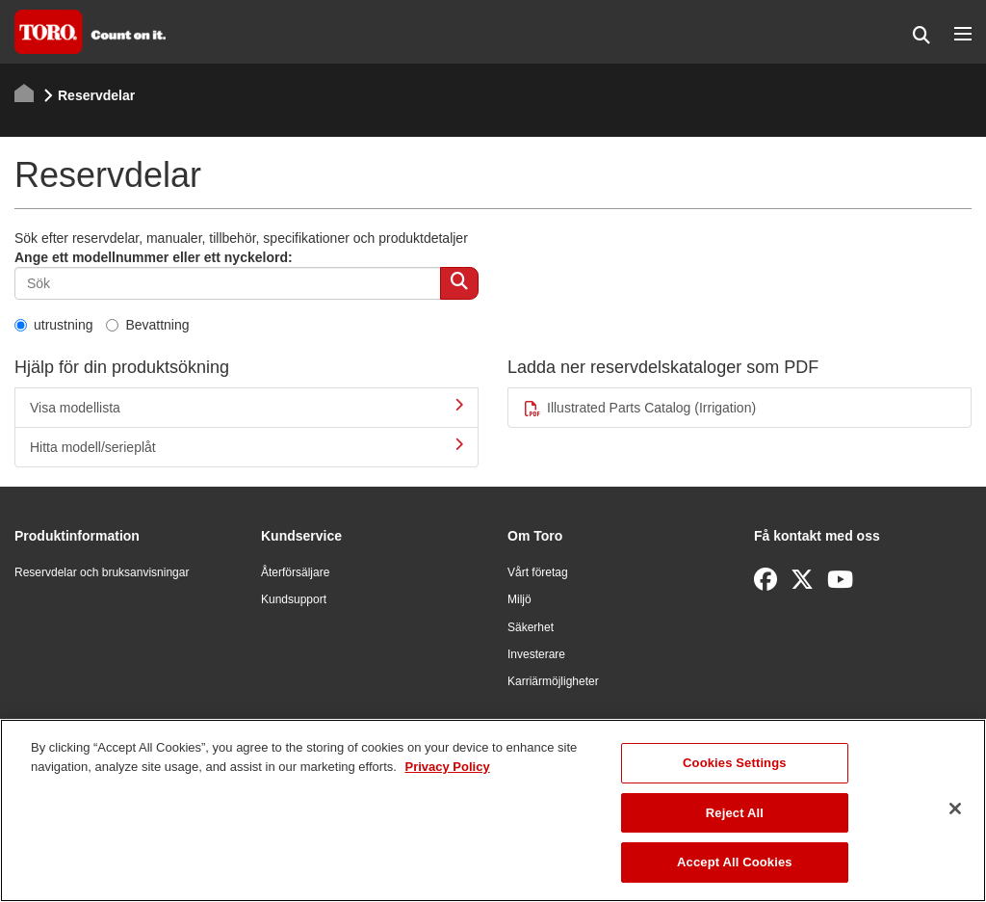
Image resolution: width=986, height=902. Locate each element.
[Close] (955, 808)
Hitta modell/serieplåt (246, 446)
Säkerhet (530, 627)
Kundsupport (293, 599)
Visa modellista (246, 406)
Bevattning (147, 324)
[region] (493, 810)
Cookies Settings (735, 763)
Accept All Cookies (734, 862)
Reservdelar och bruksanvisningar (101, 572)
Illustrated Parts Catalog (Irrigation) (639, 408)
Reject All (735, 813)
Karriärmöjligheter (553, 681)
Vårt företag (537, 572)
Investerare (536, 654)
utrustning (53, 324)
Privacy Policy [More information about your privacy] (446, 766)
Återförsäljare (295, 572)
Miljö (519, 599)
